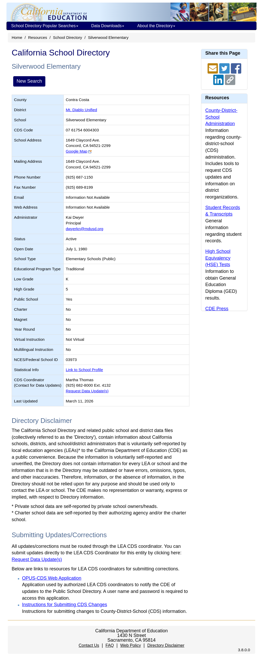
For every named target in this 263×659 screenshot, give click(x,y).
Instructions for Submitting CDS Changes (64, 604)
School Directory (67, 37)
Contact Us (89, 645)
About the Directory (156, 26)
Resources (37, 37)
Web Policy (130, 645)
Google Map (76, 151)
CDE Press (216, 308)
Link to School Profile (84, 369)
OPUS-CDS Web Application (51, 578)
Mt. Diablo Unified (81, 110)
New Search (29, 81)
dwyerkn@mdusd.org (84, 228)
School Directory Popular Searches (44, 26)
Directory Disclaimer (165, 645)
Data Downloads (107, 26)
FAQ (109, 645)
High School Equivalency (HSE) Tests (217, 258)
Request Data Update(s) (87, 391)
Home (17, 37)
